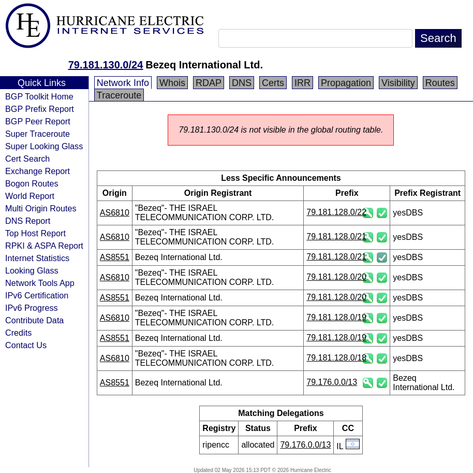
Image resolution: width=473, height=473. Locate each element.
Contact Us (26, 345)
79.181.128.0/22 (336, 212)
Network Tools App (40, 283)
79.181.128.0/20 (336, 277)
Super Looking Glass (44, 146)
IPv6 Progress (31, 307)
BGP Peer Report (37, 121)
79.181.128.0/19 (336, 317)
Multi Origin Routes (41, 208)
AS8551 (114, 257)
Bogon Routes (31, 183)
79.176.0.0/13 (331, 382)
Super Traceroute (37, 133)
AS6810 (114, 212)
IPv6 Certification (36, 295)
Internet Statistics (37, 258)
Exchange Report (37, 171)
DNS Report (27, 220)
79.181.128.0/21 (336, 236)
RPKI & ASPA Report (44, 245)
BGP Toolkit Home (39, 96)
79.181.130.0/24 (105, 64)
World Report (29, 195)
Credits (18, 332)
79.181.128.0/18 (336, 357)
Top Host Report (35, 233)
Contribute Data (34, 320)
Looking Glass (31, 270)
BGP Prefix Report (39, 108)
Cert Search (27, 158)
